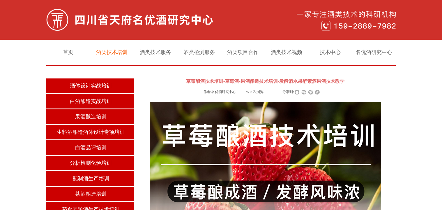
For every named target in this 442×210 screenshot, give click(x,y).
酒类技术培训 (112, 52)
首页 (68, 52)
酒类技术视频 (286, 52)
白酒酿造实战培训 (91, 101)
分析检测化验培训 (91, 163)
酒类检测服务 (199, 52)
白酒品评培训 (91, 147)
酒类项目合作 (243, 52)
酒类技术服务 (155, 52)
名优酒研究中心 (374, 52)
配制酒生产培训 (91, 178)
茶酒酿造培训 (91, 194)
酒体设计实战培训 (91, 86)
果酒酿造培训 (91, 117)
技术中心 (330, 52)
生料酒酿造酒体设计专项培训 (91, 132)
